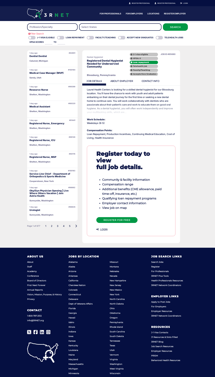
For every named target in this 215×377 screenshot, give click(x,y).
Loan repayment (149, 62)
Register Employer (168, 3)
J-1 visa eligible (148, 54)
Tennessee (115, 330)
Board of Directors (36, 270)
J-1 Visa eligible (46, 37)
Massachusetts (75, 354)
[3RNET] (48, 13)
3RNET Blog (157, 331)
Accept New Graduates (140, 37)
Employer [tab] (123, 81)
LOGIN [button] (102, 219)
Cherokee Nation (76, 275)
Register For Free (116, 210)
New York (114, 284)
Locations (182, 13)
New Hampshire (118, 270)
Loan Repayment (75, 37)
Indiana (72, 321)
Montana (114, 256)
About (30, 251)
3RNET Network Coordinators (166, 275)
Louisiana (73, 340)
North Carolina (117, 289)
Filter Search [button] (36, 33)
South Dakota (117, 326)
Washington (116, 354)
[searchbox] (45, 27)
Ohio (112, 298)
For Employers (162, 13)
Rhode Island (116, 316)
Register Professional (144, 3)
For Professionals (139, 13)
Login (185, 3)
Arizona (72, 261)
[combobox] (52, 27)
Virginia (114, 349)
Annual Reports (35, 279)
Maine (71, 344)
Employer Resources (161, 301)
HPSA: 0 (145, 58)
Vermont (114, 344)
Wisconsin (115, 363)
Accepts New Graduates (152, 74)
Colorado (73, 279)
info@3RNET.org (35, 310)
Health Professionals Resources (167, 270)
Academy (32, 261)
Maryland (73, 349)
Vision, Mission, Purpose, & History (44, 284)
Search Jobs (157, 251)
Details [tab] (94, 81)
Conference (33, 265)
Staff (29, 256)
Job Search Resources (162, 336)
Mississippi (73, 367)
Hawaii (71, 307)
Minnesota (73, 363)
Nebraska (114, 261)
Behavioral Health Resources (165, 350)
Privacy (31, 289)
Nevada (113, 265)
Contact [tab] (152, 81)
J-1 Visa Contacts (159, 322)
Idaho (71, 312)
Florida (72, 298)
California (73, 270)
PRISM (154, 345)
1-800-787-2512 (34, 305)
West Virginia (116, 358)
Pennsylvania (116, 312)
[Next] (76, 226)
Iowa (70, 326)
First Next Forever (36, 275)
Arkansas (73, 265)
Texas (112, 335)
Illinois (71, 316)
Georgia (72, 302)
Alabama (72, 251)
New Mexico (116, 279)
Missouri (114, 251)
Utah (112, 340)
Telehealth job (148, 66)
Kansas (72, 330)
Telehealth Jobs (173, 37)
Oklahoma (115, 302)
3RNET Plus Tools (160, 265)
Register (155, 256)
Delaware (73, 289)
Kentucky (73, 335)
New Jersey (115, 275)
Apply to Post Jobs (160, 291)
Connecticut (74, 284)
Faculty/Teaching (105, 37)
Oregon (114, 307)
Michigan (73, 358)
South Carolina (117, 321)
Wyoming (115, 367)
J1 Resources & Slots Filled (164, 327)
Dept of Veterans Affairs (80, 293)
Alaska (71, 256)
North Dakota (117, 293)
